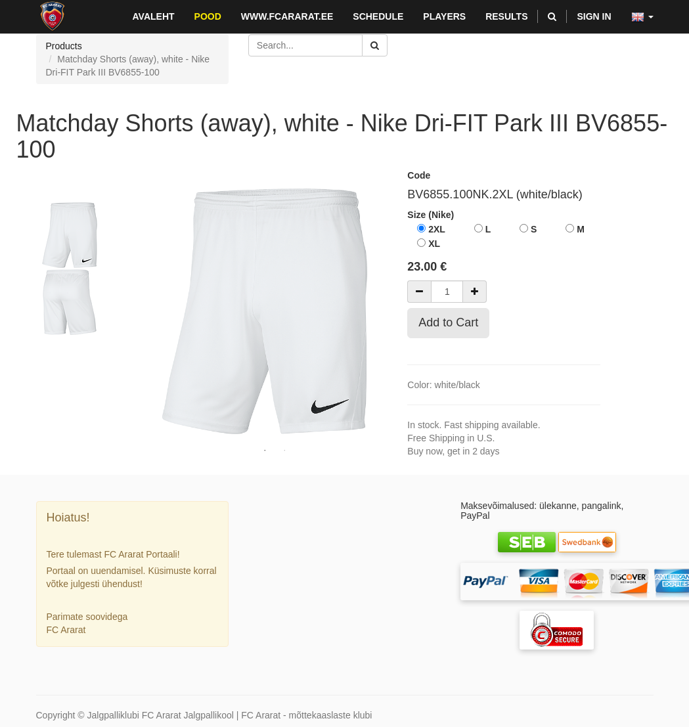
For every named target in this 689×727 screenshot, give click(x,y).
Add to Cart (448, 322)
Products (64, 46)
